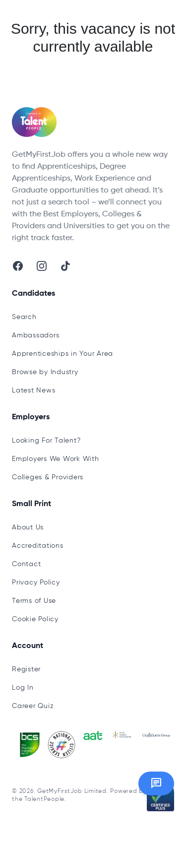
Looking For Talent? (46, 440)
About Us (28, 527)
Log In (23, 687)
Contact (26, 564)
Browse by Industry (45, 372)
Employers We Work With (55, 458)
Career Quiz (33, 706)
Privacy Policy (36, 582)
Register (26, 669)
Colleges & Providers (47, 477)
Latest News (33, 390)
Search (24, 317)
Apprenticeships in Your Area (62, 353)
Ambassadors (35, 335)
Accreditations (37, 545)
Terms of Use (34, 600)
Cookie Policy (35, 619)
